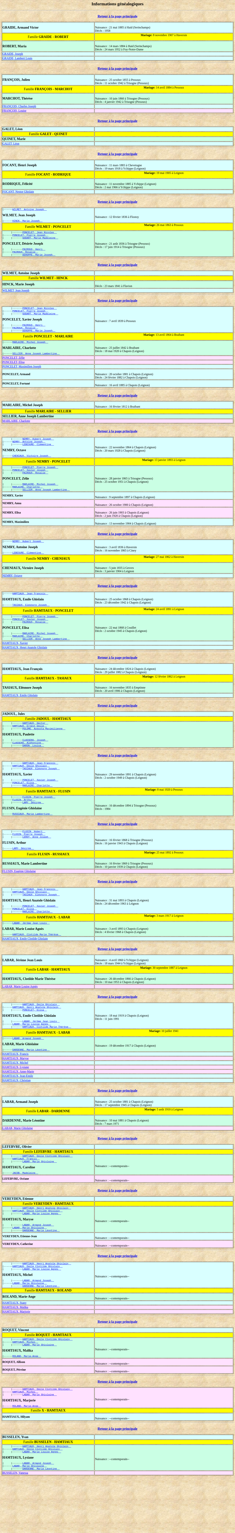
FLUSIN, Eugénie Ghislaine (19, 901)
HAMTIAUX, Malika (15, 1355)
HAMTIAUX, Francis (15, 1093)
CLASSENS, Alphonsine (28, 765)
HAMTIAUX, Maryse (15, 1097)
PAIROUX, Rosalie (25, 255)
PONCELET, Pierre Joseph (30, 237)
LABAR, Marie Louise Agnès (20, 1021)
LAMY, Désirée (33, 830)
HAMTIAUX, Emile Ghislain (20, 715)
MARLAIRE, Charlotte (16, 429)
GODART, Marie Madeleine (40, 240)
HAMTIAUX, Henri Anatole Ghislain (24, 667)
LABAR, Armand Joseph (28, 1077)
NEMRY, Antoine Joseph (28, 451)
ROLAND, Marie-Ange (26, 1406)
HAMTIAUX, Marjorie (16, 1359)
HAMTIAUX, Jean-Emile (17, 1115)
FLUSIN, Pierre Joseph (38, 823)
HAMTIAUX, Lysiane (15, 1106)
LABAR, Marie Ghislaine (17, 1167)
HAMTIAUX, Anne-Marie (18, 1111)
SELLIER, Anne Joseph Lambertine (36, 362)
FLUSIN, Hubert (33, 860)
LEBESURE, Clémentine (38, 454)
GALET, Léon (10, 143)
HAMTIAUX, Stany (14, 1351)
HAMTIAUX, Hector (35, 743)
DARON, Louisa (33, 768)
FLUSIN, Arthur (23, 827)
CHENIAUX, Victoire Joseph (31, 466)
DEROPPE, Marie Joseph (38, 259)
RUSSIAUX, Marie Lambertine (32, 842)
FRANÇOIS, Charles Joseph (19, 106)
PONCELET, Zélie (13, 366)
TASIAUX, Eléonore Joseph (31, 621)
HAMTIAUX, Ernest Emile (29, 746)
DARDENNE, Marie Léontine (31, 1089)
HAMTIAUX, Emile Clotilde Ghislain (25, 973)
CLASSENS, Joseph (35, 761)
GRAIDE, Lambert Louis (17, 58)
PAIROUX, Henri (33, 252)
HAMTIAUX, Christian (16, 1119)
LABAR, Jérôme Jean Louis (31, 957)
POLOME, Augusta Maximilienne (43, 750)
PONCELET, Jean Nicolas (39, 233)
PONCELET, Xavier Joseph (30, 482)
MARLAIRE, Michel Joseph (30, 350)
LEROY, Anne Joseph (36, 867)
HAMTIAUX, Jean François (30, 609)
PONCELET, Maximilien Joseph (21, 375)
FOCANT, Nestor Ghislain (18, 191)
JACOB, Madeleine (25, 1214)
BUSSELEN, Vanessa (15, 1528)
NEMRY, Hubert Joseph (38, 448)
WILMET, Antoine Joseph (29, 209)
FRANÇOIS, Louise (14, 110)
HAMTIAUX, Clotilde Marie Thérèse (36, 969)
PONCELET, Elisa (13, 370)
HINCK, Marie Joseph (27, 221)
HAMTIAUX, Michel (15, 1102)
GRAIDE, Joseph (12, 53)
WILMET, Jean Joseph (15, 294)
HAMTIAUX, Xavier (15, 662)
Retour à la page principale (118, 16)
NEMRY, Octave (12, 590)
